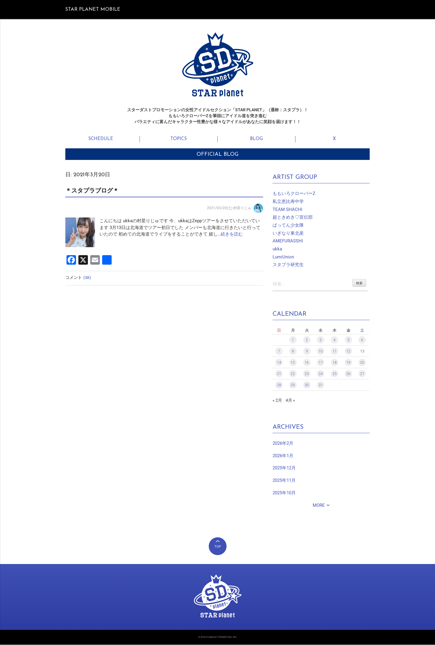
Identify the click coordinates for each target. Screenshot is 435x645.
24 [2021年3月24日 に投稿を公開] (321, 374)
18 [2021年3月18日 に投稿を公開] (335, 363)
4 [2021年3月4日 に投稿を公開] (334, 341)
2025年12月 (284, 468)
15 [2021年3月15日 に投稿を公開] (293, 363)
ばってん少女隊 (288, 225)
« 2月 (277, 400)
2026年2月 (283, 444)
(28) (87, 278)
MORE (319, 505)
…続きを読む (230, 234)
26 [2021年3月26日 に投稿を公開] (348, 374)
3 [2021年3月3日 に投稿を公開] (320, 341)
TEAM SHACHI (287, 209)
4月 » (290, 400)
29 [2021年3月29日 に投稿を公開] (293, 386)
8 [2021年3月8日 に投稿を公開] (293, 352)
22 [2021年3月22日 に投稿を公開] (293, 374)
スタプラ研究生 (288, 264)
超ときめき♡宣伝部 (293, 217)
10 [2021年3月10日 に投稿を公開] (321, 352)
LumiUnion (283, 257)
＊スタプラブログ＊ (92, 191)
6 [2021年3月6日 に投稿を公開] (362, 341)
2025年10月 (284, 493)
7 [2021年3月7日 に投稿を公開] (279, 352)
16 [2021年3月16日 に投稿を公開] (307, 363)
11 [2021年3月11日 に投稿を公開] (335, 352)
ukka (277, 249)
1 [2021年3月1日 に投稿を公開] (293, 341)
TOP (217, 547)
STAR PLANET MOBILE (92, 9)
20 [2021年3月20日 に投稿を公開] (362, 363)
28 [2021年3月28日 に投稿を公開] (279, 386)
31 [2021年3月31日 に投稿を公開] (321, 386)
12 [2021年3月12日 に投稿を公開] (348, 352)
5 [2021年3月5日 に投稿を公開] (348, 341)
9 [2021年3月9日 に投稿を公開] (307, 352)
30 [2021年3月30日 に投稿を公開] (307, 386)
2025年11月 (284, 481)
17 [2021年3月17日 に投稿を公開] (321, 363)
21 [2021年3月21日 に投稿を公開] (279, 374)
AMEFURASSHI (288, 241)
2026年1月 (283, 456)
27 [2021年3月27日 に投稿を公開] (362, 374)
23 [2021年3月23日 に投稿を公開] (307, 374)
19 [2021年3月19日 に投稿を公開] (348, 363)
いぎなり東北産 (288, 233)
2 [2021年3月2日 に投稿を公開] (307, 341)
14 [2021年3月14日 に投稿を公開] (279, 363)
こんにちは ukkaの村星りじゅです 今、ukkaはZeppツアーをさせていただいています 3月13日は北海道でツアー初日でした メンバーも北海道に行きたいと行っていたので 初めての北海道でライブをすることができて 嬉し (179, 227)
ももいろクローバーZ (294, 193)
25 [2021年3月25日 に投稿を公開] (335, 374)
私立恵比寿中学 (288, 201)
